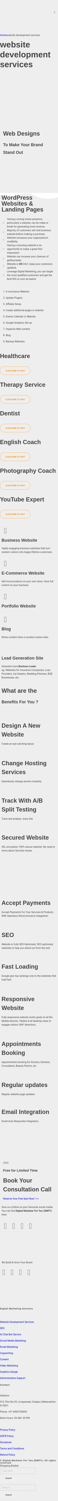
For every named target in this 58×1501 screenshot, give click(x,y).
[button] (54, 12)
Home (3, 35)
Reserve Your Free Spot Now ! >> (21, 1198)
